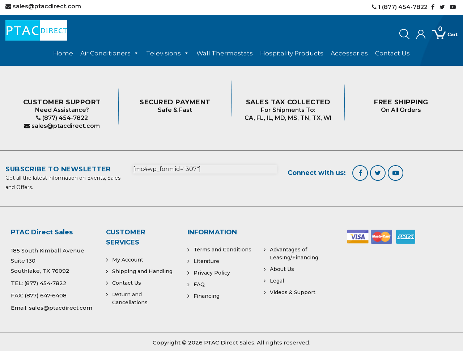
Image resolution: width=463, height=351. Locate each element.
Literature (206, 261)
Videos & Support (292, 292)
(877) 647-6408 (46, 295)
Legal (277, 280)
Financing (207, 296)
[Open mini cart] (440, 35)
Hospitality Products (291, 53)
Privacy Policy (212, 272)
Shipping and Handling (142, 271)
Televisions (167, 53)
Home (63, 53)
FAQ (199, 284)
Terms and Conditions (222, 249)
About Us (282, 269)
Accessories (349, 53)
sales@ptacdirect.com (62, 125)
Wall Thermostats (224, 53)
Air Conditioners (109, 53)
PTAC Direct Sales (229, 342)
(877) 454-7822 (62, 117)
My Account (127, 259)
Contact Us (392, 53)
